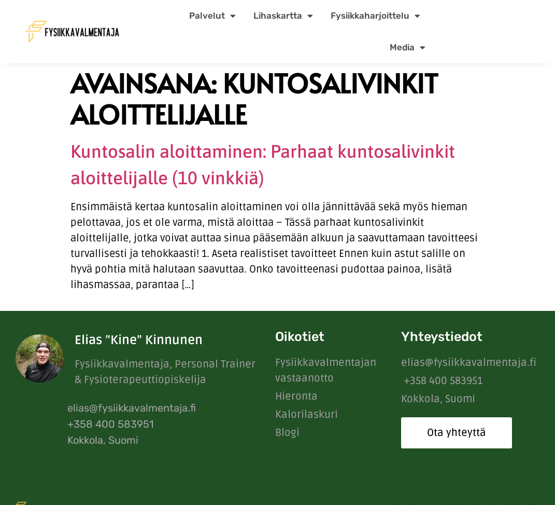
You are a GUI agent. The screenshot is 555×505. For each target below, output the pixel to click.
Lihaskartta (283, 15)
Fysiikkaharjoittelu (375, 15)
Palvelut (212, 15)
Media (407, 47)
